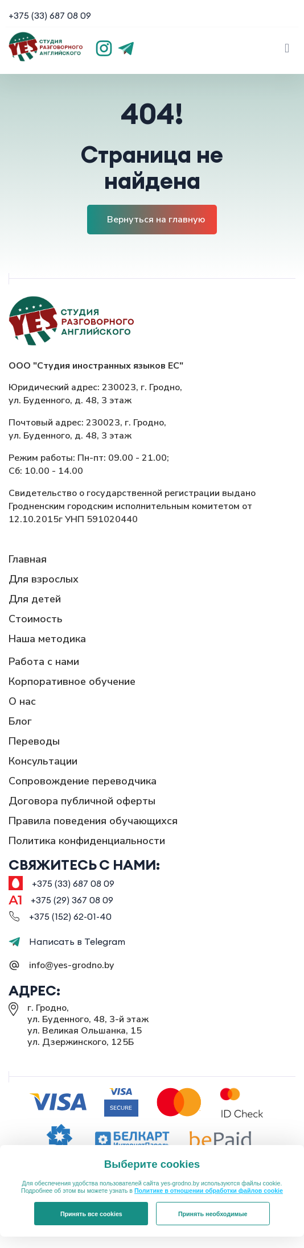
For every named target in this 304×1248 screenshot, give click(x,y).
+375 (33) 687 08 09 (50, 15)
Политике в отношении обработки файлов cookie (208, 1190)
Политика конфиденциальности (87, 841)
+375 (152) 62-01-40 (70, 916)
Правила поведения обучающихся (93, 821)
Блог (20, 721)
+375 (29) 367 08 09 (72, 900)
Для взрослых (44, 579)
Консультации (43, 761)
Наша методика (47, 639)
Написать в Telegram (67, 941)
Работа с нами (44, 661)
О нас (22, 701)
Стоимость (36, 619)
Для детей (35, 599)
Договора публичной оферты (82, 801)
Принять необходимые (213, 1213)
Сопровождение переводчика (83, 781)
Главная (28, 559)
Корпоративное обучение (72, 681)
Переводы (34, 741)
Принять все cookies (91, 1213)
